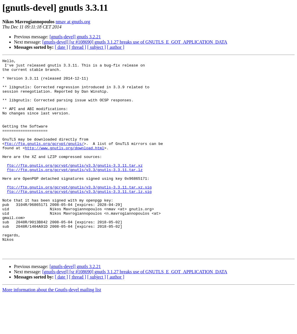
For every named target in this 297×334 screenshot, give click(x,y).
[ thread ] (77, 47)
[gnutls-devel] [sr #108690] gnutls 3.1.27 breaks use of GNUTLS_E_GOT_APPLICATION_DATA (134, 41)
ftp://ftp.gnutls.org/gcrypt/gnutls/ (44, 161)
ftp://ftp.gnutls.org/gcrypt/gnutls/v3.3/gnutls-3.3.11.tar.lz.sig (79, 218)
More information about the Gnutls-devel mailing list (51, 328)
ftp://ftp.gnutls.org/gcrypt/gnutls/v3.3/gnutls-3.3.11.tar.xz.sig (79, 213)
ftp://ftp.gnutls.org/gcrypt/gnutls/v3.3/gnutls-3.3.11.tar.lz (75, 192)
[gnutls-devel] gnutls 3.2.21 (75, 36)
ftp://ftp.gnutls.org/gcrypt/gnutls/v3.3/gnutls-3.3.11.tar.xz (75, 187)
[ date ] (61, 47)
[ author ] (115, 47)
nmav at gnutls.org (73, 21)
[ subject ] (96, 47)
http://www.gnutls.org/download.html (64, 166)
